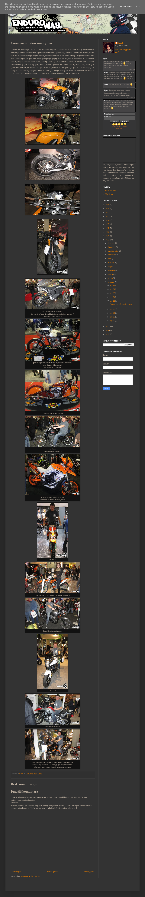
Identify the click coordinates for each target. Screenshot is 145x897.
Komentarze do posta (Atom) (32, 876)
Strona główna (53, 871)
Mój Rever (109, 194)
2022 (107, 212)
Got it (138, 7)
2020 (107, 220)
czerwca (111, 262)
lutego (110, 278)
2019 (107, 224)
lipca (109, 259)
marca (110, 274)
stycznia (111, 282)
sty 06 (112, 317)
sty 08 (112, 313)
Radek (121, 43)
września (111, 255)
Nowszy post (16, 871)
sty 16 (112, 309)
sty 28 (112, 289)
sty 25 (112, 297)
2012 (107, 326)
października (113, 251)
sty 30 (112, 285)
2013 (107, 240)
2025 (107, 205)
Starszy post (89, 871)
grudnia (111, 243)
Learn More (126, 7)
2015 (107, 232)
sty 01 (112, 321)
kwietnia (111, 270)
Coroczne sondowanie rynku (121, 304)
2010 (107, 334)
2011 (107, 330)
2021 (107, 216)
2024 (107, 208)
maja (110, 266)
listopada (111, 247)
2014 (107, 236)
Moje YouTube (110, 191)
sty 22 (112, 301)
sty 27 (112, 293)
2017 (107, 228)
